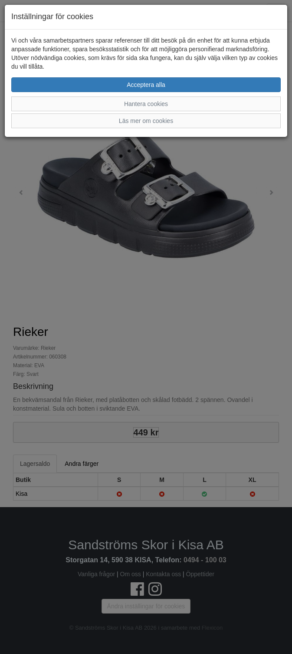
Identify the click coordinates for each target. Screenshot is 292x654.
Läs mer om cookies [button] (146, 120)
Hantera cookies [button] (146, 103)
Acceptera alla (146, 84)
